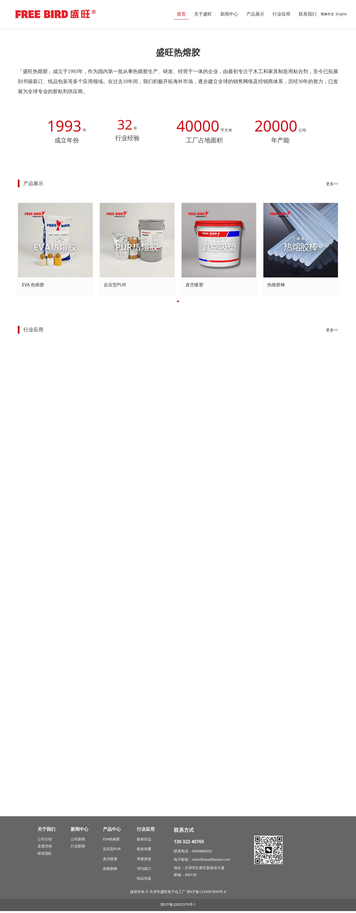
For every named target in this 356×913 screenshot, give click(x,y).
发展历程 (45, 848)
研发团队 (45, 855)
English (341, 14)
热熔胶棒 (276, 412)
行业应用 (281, 14)
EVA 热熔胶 (33, 412)
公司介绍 (45, 841)
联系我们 (308, 14)
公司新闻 (78, 841)
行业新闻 (78, 848)
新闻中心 (229, 14)
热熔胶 (114, 841)
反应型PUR (115, 412)
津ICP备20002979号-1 (178, 906)
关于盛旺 (203, 14)
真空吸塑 (194, 412)
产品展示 (255, 14)
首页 (181, 14)
